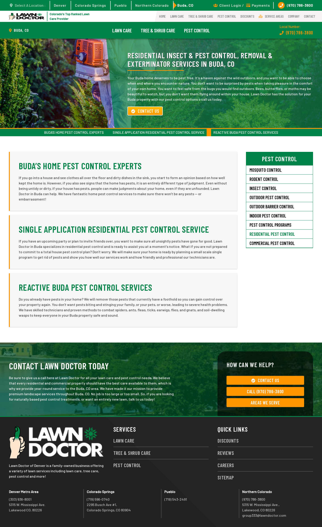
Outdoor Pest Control (270, 197)
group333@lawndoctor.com (264, 515)
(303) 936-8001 (20, 499)
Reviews (226, 453)
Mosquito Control (266, 170)
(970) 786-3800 (295, 5)
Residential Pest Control (272, 234)
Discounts (247, 16)
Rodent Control (264, 179)
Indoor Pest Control (268, 215)
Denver (60, 5)
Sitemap (226, 477)
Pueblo (120, 5)
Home (162, 16)
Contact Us (145, 111)
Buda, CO (185, 5)
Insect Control (263, 188)
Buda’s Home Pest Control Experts (74, 132)
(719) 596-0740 (98, 499)
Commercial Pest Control (272, 243)
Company (293, 16)
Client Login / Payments (241, 5)
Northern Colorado (152, 5)
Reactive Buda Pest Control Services (245, 132)
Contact (309, 16)
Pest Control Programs (270, 225)
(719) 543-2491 (175, 499)
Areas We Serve (265, 402)
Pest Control (227, 16)
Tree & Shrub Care (200, 16)
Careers (226, 465)
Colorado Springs (90, 5)
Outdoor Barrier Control (272, 206)
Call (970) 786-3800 (265, 391)
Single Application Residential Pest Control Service (158, 132)
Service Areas (271, 16)
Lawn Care (177, 16)
